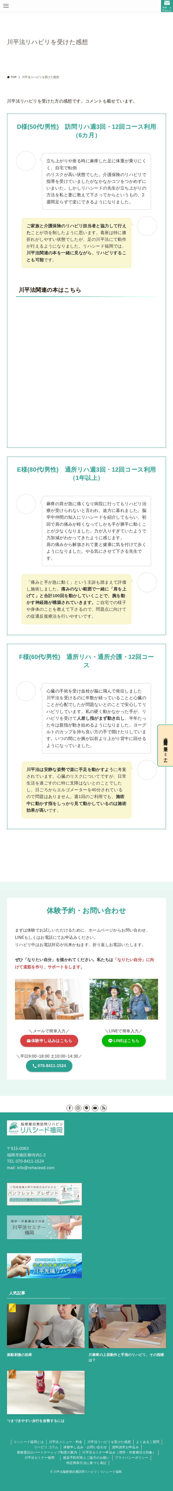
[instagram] (78, 1108)
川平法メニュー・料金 (65, 1442)
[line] (86, 1108)
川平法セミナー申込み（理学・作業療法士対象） (119, 1452)
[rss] (103, 1108)
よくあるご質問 (148, 1442)
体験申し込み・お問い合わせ (85, 1447)
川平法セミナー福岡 (41, 1457)
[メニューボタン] (6, 6)
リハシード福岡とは (28, 1442)
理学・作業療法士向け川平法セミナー (166, 745)
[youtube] (95, 1108)
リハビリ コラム (46, 1447)
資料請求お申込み (125, 1447)
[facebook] (69, 1108)
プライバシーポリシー (131, 1457)
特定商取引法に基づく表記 (86, 1463)
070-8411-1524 (30, 1161)
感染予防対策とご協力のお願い (86, 1457)
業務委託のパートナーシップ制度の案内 (47, 1452)
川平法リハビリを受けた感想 (109, 1442)
